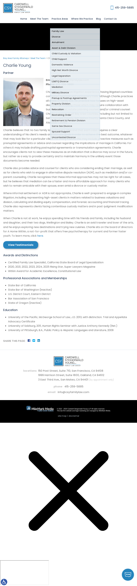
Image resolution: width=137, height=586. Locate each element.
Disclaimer (74, 416)
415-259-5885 (73, 386)
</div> (24, 572)
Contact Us (110, 18)
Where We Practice (82, 18)
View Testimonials (20, 245)
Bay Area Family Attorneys (16, 58)
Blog (98, 18)
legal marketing (80, 411)
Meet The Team (39, 18)
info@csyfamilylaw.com (73, 392)
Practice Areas (60, 18)
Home (23, 18)
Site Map (62, 416)
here (40, 236)
